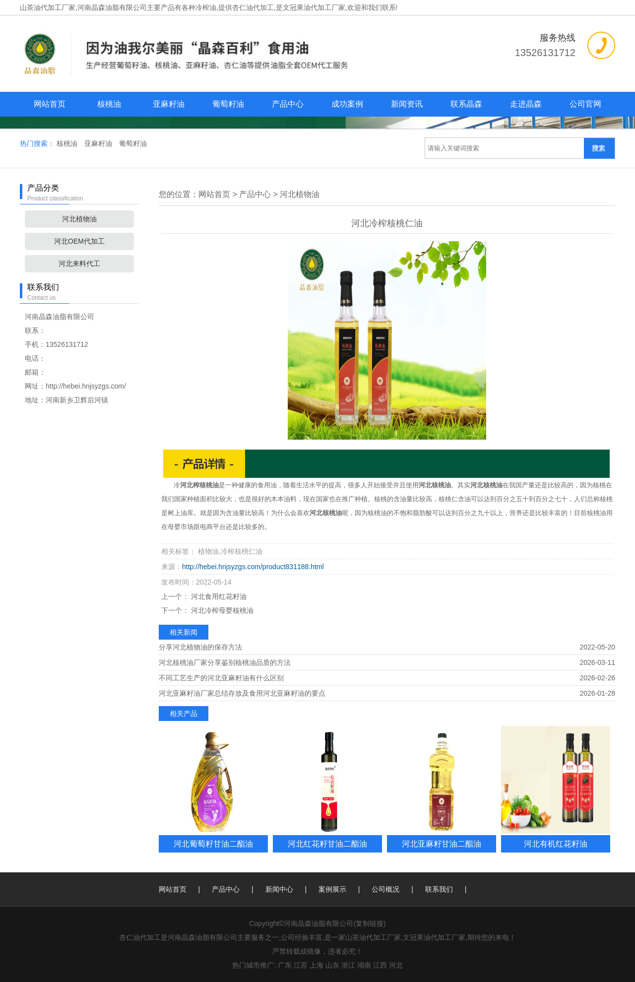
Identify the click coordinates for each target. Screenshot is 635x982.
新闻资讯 (407, 104)
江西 (380, 965)
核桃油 (109, 104)
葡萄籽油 (228, 104)
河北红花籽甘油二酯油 (327, 843)
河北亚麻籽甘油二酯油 (441, 843)
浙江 (348, 965)
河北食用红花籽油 (218, 596)
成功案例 (347, 104)
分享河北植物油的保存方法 (200, 647)
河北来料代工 (79, 263)
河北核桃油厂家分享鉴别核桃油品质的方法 (225, 662)
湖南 (364, 965)
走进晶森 (526, 104)
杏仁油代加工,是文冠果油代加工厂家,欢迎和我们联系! (315, 7)
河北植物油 (79, 219)
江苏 (301, 965)
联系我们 (439, 889)
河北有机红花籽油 (555, 843)
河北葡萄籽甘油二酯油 (213, 843)
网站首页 (49, 104)
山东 (332, 965)
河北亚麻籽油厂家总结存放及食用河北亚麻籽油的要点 (242, 693)
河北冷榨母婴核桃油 (221, 610)
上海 (316, 965)
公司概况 (385, 889)
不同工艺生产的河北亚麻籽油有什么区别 (221, 678)
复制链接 (369, 923)
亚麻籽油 (169, 104)
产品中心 (288, 104)
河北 (396, 965)
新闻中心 (279, 889)
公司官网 (585, 104)
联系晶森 (466, 104)
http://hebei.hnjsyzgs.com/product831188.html (253, 567)
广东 (285, 965)
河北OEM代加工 (79, 241)
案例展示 (332, 889)
